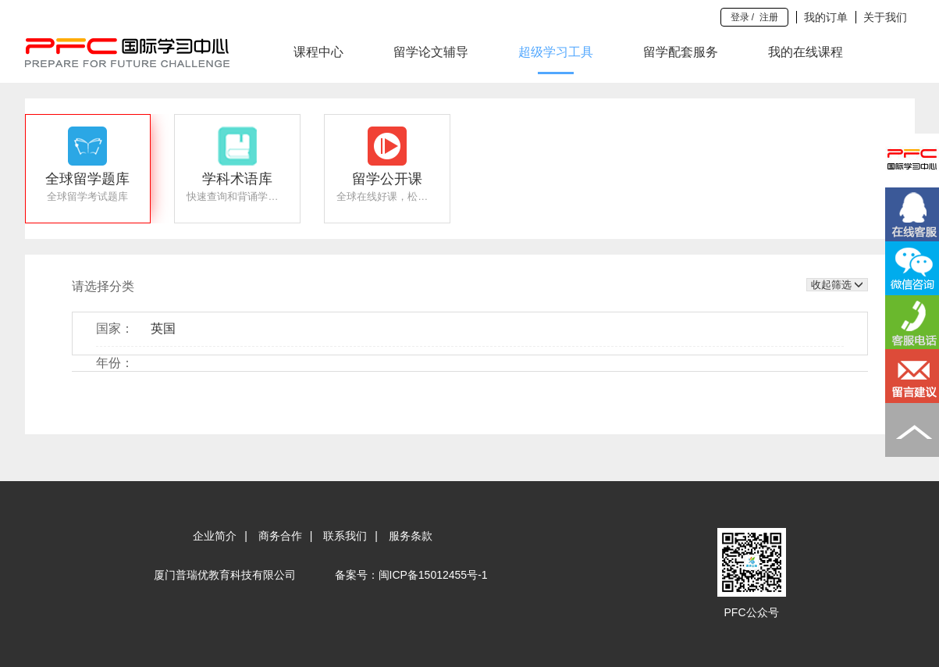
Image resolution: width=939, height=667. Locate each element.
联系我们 (345, 536)
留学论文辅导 (430, 52)
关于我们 (885, 17)
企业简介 (215, 536)
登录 (740, 17)
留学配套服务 (680, 52)
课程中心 (318, 52)
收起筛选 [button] (837, 285)
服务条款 (410, 536)
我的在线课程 (805, 52)
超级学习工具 (555, 52)
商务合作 (280, 536)
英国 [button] (163, 328)
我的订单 (826, 17)
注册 (768, 17)
